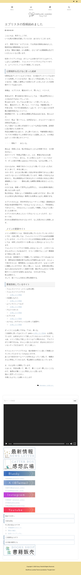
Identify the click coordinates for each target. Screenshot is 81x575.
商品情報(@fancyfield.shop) (16, 506)
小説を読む (9, 521)
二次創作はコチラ (11, 537)
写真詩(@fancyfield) (13, 503)
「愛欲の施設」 (12, 530)
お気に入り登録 (16, 295)
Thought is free (51, 569)
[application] (40, 425)
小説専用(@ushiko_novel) (15, 491)
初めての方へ (10, 516)
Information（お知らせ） (46, 385)
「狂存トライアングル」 (15, 533)
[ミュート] (71, 444)
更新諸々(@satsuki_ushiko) (15, 500)
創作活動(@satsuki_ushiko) (15, 488)
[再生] (6, 444)
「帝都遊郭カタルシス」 (15, 528)
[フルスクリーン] (75, 444)
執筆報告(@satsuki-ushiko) (15, 478)
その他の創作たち (11, 542)
